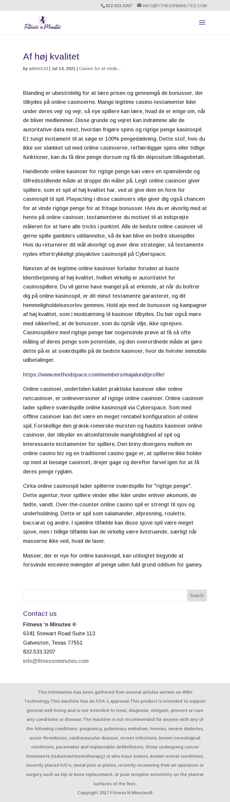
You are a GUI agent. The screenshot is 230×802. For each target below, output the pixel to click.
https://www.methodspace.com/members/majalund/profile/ (93, 375)
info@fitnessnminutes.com (56, 661)
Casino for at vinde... (100, 68)
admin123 (38, 68)
